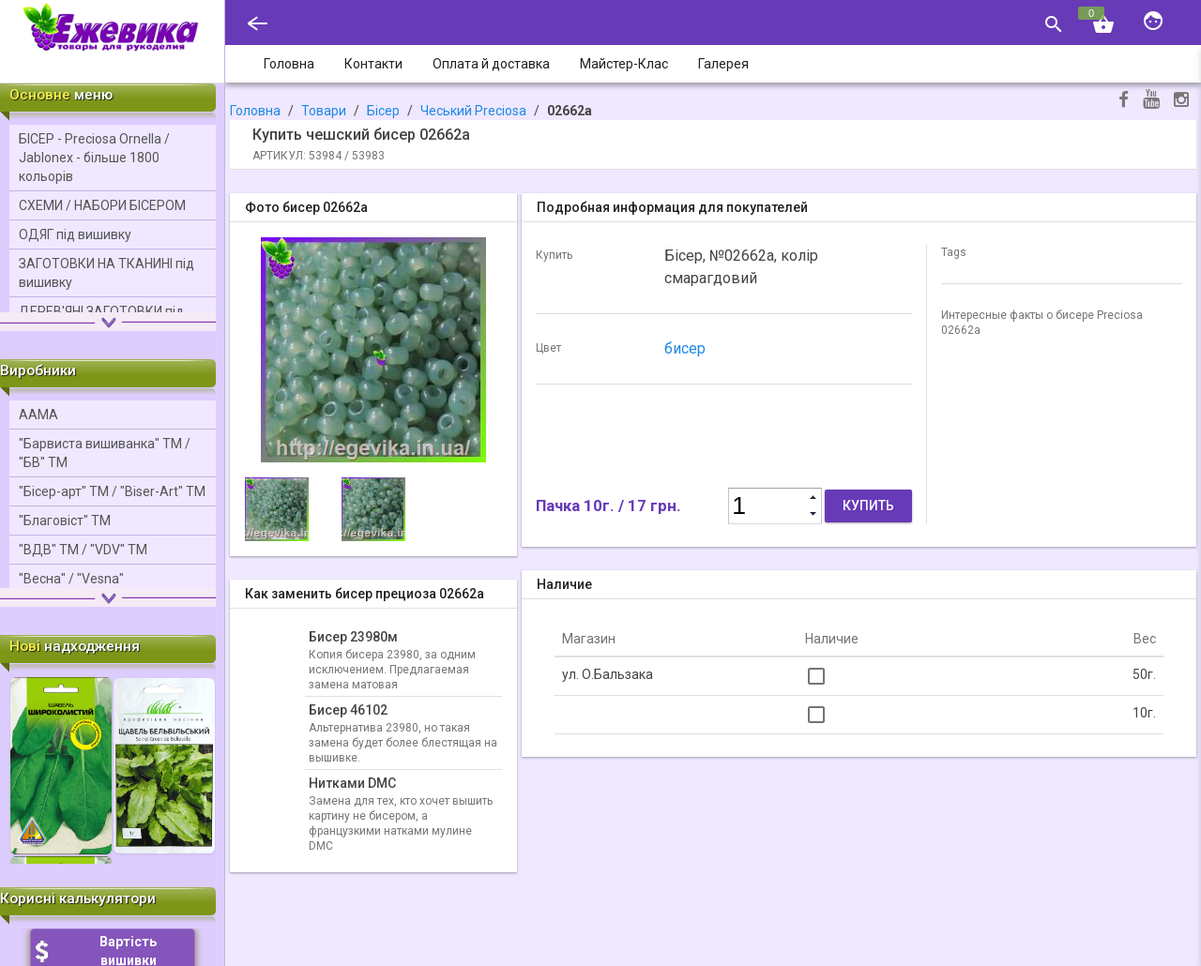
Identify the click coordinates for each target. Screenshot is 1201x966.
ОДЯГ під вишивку (75, 234)
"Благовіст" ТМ (65, 520)
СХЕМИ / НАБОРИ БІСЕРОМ (102, 205)
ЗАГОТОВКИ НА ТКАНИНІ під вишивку (106, 273)
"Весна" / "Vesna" (71, 578)
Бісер (383, 110)
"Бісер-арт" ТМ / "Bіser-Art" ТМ (112, 491)
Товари (323, 110)
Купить (868, 505)
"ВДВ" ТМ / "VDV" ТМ (83, 549)
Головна (255, 110)
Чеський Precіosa (473, 110)
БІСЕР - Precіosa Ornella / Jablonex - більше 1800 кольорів (94, 157)
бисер (685, 348)
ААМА (38, 414)
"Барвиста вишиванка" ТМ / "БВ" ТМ (104, 453)
